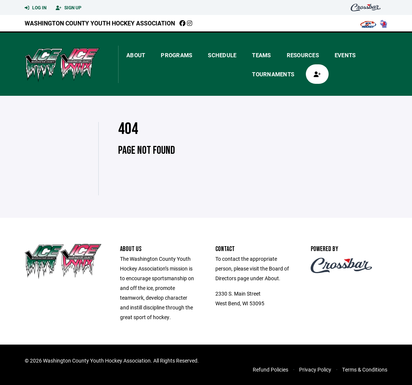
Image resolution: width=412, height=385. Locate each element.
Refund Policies (270, 369)
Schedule (222, 55)
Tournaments (273, 74)
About (135, 55)
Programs (176, 55)
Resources (303, 55)
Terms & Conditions (364, 369)
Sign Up (69, 7)
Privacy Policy (315, 369)
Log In (35, 7)
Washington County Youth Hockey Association (100, 23)
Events (345, 55)
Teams (261, 55)
